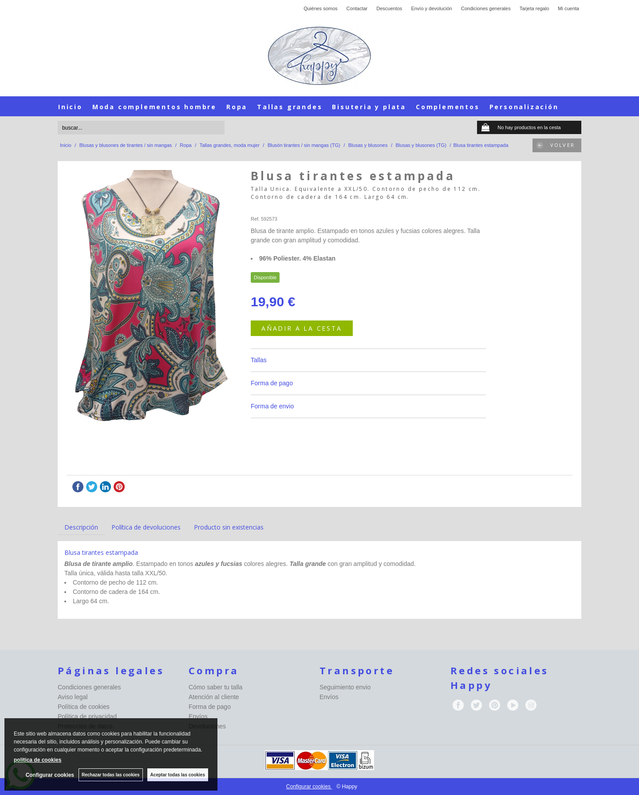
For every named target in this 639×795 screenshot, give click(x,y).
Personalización (524, 107)
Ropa (236, 107)
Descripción (81, 527)
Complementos (448, 107)
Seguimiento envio (345, 687)
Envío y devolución (431, 8)
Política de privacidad (87, 716)
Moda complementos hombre (154, 107)
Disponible (265, 277)
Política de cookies (84, 706)
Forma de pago (272, 383)
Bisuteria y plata (369, 107)
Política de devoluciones (146, 527)
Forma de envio (272, 406)
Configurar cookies (309, 786)
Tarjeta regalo (534, 8)
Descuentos (389, 8)
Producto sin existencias (229, 527)
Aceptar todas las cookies (177, 774)
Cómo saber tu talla (215, 687)
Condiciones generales (486, 8)
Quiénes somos (320, 8)
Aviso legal (72, 696)
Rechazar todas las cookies (111, 774)
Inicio (70, 107)
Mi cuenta (568, 8)
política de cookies (37, 760)
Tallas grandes (289, 107)
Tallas (259, 360)
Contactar (357, 8)
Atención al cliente (214, 696)
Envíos (198, 716)
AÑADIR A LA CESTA (301, 328)
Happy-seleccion (269, 208)
